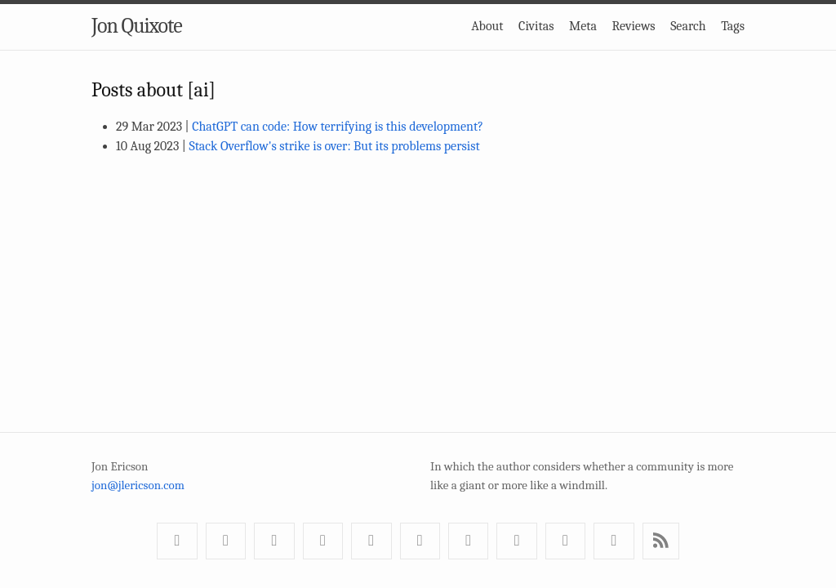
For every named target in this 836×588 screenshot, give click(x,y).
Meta (583, 26)
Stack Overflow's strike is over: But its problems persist (334, 146)
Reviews (634, 26)
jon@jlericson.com (138, 485)
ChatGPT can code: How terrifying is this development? (337, 126)
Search (688, 26)
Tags (733, 26)
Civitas (536, 26)
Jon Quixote (136, 26)
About (487, 26)
